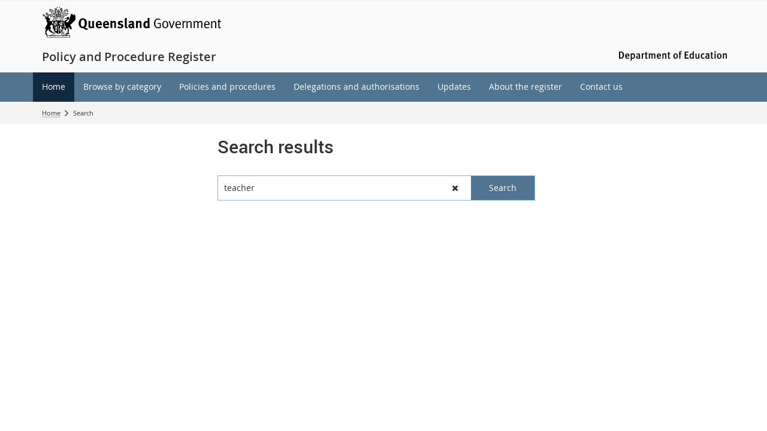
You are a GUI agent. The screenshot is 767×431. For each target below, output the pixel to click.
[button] (455, 188)
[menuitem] (53, 87)
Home (51, 112)
